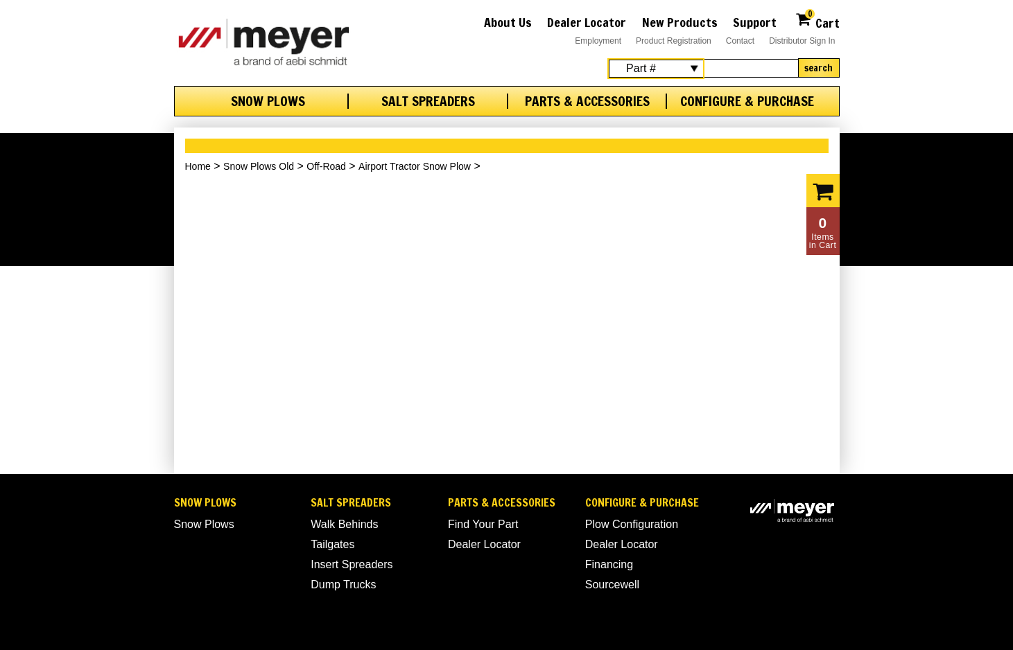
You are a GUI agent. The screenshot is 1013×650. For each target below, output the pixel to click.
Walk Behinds (344, 524)
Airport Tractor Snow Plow (414, 166)
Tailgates (332, 544)
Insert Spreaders (351, 564)
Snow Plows (268, 101)
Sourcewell (612, 584)
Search (818, 68)
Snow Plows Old (258, 166)
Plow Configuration (631, 524)
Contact (740, 41)
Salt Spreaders (428, 101)
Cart (817, 21)
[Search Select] (656, 69)
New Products (680, 22)
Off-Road (326, 166)
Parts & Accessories (587, 101)
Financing (609, 564)
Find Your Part (483, 524)
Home (198, 166)
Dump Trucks (343, 584)
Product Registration (673, 41)
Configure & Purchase (747, 101)
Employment (598, 41)
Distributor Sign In (802, 41)
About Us (508, 22)
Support (755, 22)
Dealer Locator (586, 22)
